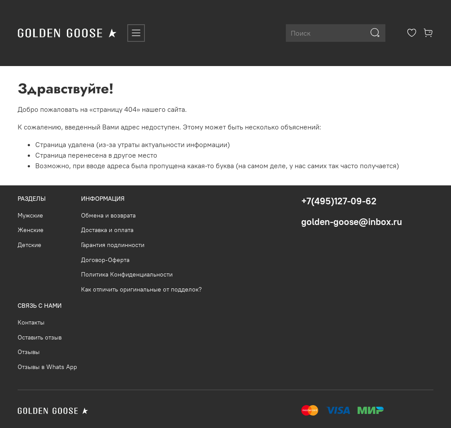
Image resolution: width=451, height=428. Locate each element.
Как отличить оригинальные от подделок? (141, 289)
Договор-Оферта (105, 260)
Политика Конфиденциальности (127, 274)
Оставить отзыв (40, 337)
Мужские (30, 215)
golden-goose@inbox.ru (351, 222)
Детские (29, 245)
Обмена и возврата (108, 215)
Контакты (31, 322)
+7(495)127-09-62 (339, 201)
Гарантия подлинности (112, 245)
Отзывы (29, 352)
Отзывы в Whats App (47, 367)
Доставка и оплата (107, 230)
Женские (31, 230)
